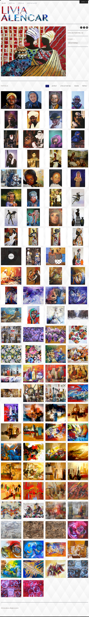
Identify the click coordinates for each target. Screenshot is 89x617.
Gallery (4, 3)
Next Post (84, 27)
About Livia (12, 3)
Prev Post (81, 27)
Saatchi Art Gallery (32, 3)
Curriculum (21, 3)
